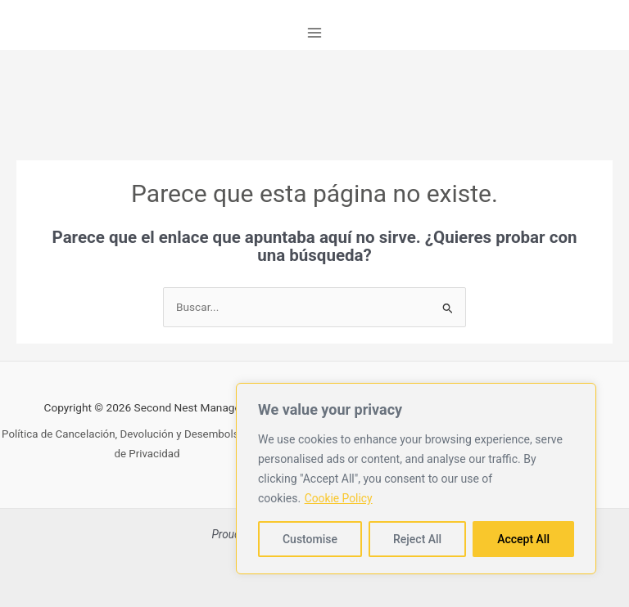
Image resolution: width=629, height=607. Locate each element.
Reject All (417, 539)
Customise (310, 539)
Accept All (523, 539)
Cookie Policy (339, 498)
